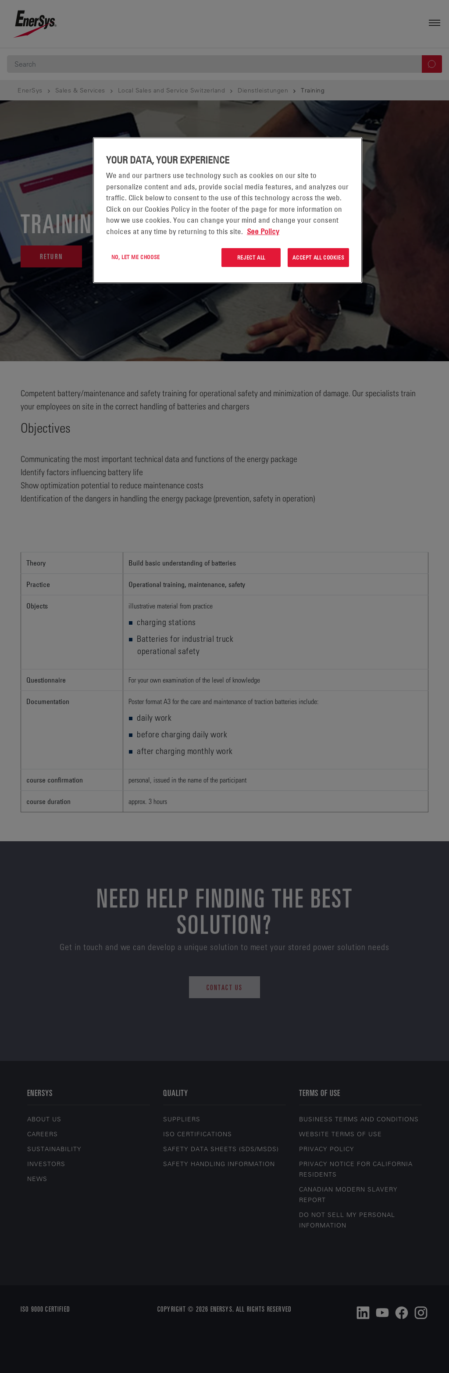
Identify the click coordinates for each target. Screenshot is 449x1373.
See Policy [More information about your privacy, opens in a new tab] (263, 231)
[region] (227, 210)
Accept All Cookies (318, 257)
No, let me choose (135, 256)
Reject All (251, 257)
